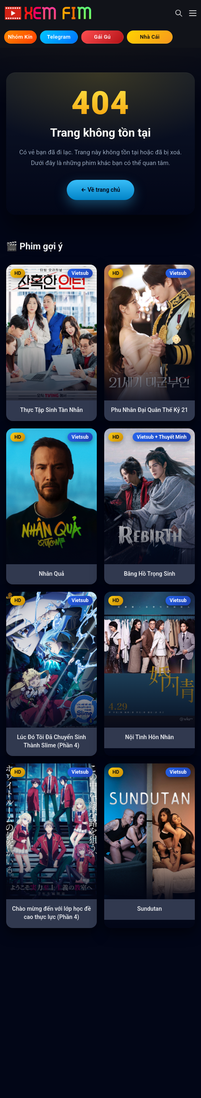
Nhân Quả (51, 573)
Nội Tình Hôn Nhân (149, 737)
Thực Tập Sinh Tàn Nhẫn (51, 410)
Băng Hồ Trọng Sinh (149, 573)
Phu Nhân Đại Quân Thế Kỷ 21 (149, 410)
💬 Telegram (59, 37)
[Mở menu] (193, 13)
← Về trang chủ (100, 189)
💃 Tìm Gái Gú (102, 37)
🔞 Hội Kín (20, 37)
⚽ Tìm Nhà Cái (150, 37)
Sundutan (149, 908)
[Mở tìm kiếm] (179, 13)
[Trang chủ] (51, 13)
